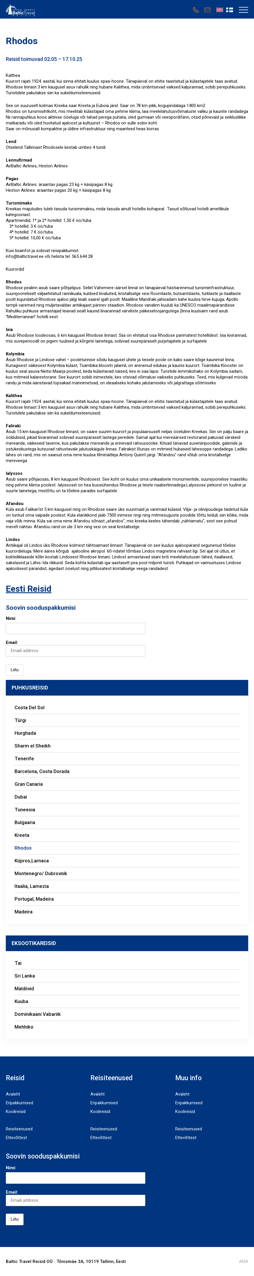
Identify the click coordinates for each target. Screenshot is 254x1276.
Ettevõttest (16, 1137)
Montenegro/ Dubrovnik (42, 873)
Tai (18, 963)
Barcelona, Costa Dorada (42, 771)
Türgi (20, 720)
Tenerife (24, 758)
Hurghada (25, 733)
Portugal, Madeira (34, 899)
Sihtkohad (15, 1120)
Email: (75, 648)
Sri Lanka (25, 976)
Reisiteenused (19, 1129)
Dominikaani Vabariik (38, 1014)
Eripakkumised (19, 1102)
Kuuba (21, 1001)
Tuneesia (25, 809)
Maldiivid (24, 988)
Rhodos (23, 848)
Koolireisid (16, 1111)
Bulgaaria (25, 822)
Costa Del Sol (29, 707)
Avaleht (13, 1094)
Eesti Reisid (28, 589)
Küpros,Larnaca (32, 861)
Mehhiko (24, 1027)
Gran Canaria (29, 784)
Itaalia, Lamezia (32, 886)
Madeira (24, 912)
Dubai (21, 797)
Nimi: (11, 618)
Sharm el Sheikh (33, 746)
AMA (243, 1261)
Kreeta (23, 835)
